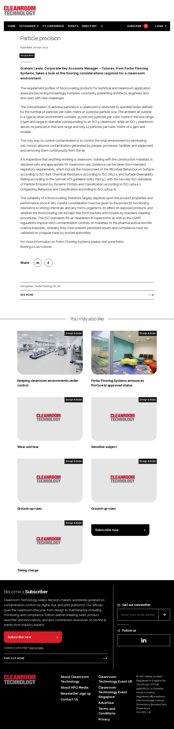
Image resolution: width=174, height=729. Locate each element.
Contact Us (69, 699)
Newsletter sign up (76, 693)
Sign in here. (36, 647)
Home (11, 26)
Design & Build (27, 55)
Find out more (14, 658)
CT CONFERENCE (53, 26)
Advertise (106, 703)
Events (73, 26)
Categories (27, 26)
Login (159, 26)
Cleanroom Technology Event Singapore (112, 692)
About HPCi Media (74, 687)
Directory (89, 26)
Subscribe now (107, 530)
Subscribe (137, 26)
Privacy (104, 719)
